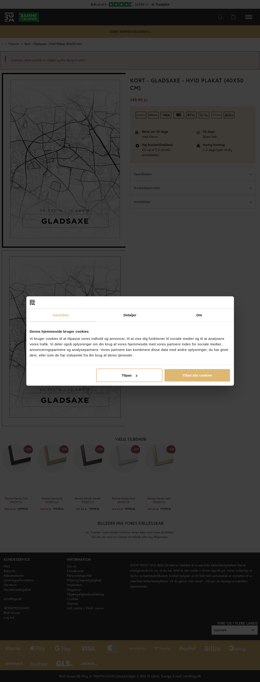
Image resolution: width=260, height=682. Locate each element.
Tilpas (129, 375)
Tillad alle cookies (197, 375)
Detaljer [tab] (130, 315)
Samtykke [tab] (61, 315)
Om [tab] (199, 315)
